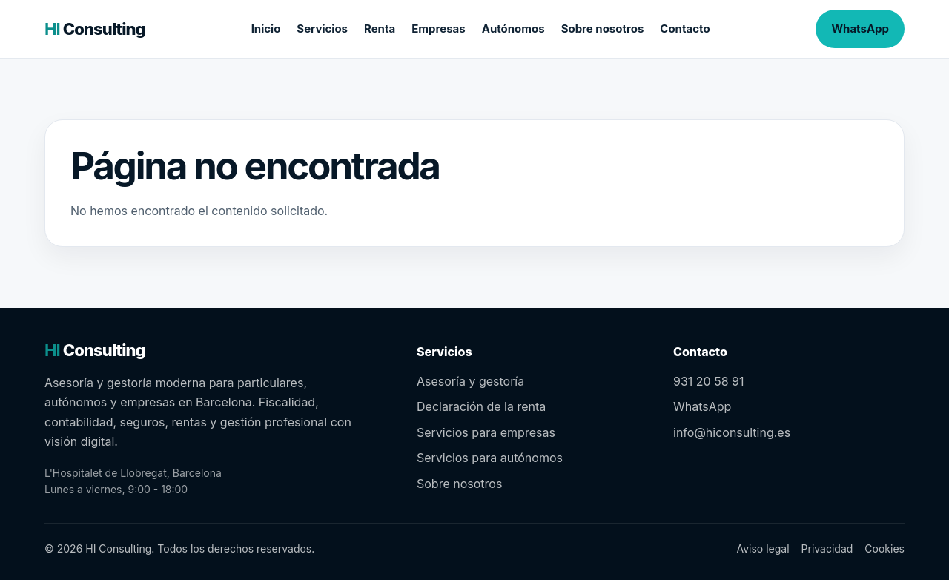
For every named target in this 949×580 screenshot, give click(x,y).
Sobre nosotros (602, 28)
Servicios (322, 28)
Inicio (266, 28)
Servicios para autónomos (490, 457)
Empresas (438, 28)
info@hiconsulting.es (731, 432)
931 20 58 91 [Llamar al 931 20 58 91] (708, 381)
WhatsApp (860, 29)
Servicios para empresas (486, 432)
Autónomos (513, 28)
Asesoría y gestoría (470, 381)
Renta (379, 28)
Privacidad (827, 548)
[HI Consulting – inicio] (94, 29)
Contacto (685, 28)
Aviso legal (762, 548)
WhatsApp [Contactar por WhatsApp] (702, 406)
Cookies (884, 548)
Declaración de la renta (481, 406)
